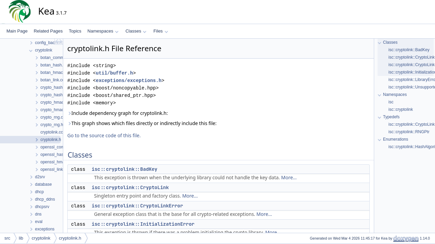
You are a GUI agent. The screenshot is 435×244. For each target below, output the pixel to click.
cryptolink (41, 238)
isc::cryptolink (400, 109)
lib (21, 238)
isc (391, 102)
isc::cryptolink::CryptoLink (130, 187)
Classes (135, 31)
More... (289, 177)
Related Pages (48, 31)
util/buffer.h (114, 73)
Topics (75, 31)
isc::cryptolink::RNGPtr (409, 131)
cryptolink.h (70, 238)
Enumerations (395, 139)
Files (160, 31)
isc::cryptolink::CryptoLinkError (137, 206)
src (7, 238)
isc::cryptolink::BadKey (124, 169)
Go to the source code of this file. (104, 135)
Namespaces (102, 31)
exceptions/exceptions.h (128, 80)
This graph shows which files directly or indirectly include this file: (141, 123)
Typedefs (391, 117)
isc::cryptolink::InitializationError (143, 224)
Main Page (17, 31)
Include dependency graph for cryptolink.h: (117, 113)
